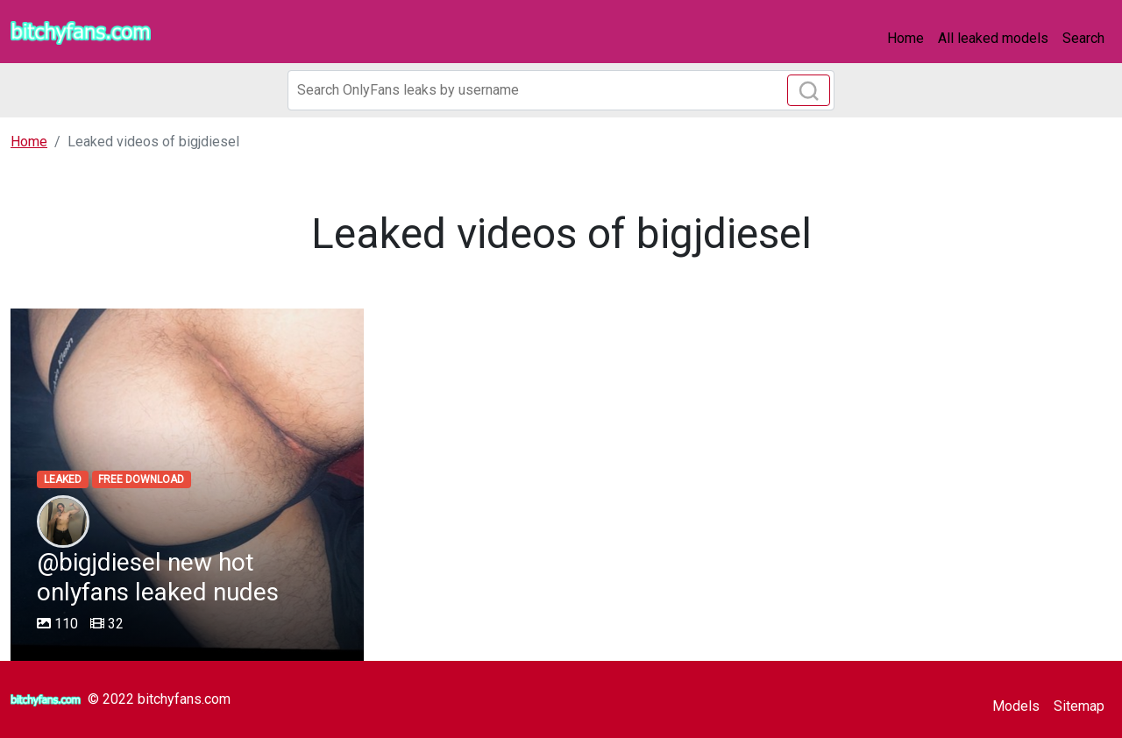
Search (1083, 38)
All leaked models (993, 38)
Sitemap (1079, 706)
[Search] (561, 90)
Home (905, 38)
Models (1016, 706)
